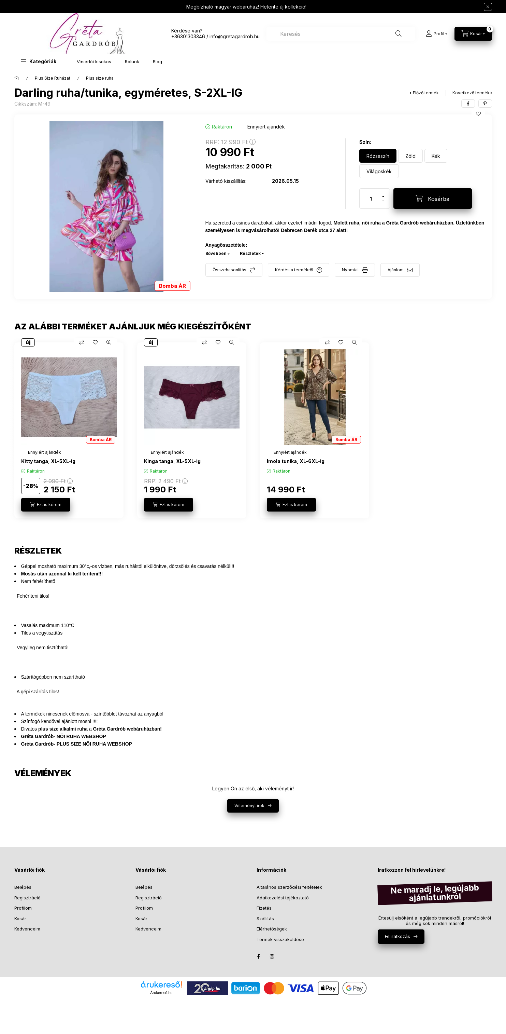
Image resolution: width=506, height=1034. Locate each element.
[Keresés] (398, 33)
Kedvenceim (27, 928)
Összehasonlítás (229, 269)
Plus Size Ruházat (52, 78)
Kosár (20, 918)
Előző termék (426, 92)
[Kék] (435, 156)
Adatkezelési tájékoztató (283, 897)
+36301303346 (188, 36)
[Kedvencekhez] (478, 114)
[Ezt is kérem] (45, 505)
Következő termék (471, 92)
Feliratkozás (397, 936)
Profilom (23, 908)
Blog (157, 61)
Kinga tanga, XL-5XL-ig (172, 461)
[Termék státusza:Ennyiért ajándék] (44, 452)
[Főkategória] (16, 78)
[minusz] (383, 203)
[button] (38, 61)
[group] (253, 430)
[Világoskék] (379, 171)
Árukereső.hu (161, 993)
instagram (272, 956)
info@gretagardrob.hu (234, 36)
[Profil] (436, 34)
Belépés (22, 887)
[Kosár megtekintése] (473, 34)
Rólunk (132, 61)
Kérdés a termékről (294, 269)
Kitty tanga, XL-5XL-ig (48, 461)
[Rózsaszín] (377, 156)
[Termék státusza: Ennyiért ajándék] (266, 126)
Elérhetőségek (272, 928)
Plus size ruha (100, 78)
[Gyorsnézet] (109, 342)
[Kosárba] (432, 198)
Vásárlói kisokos (94, 61)
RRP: (230, 142)
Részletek (250, 253)
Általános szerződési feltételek (289, 887)
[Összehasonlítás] (81, 342)
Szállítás (265, 918)
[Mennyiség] (371, 198)
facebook (258, 956)
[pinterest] (485, 103)
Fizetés (264, 908)
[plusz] (383, 194)
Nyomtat (350, 269)
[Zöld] (410, 156)
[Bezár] (488, 7)
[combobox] (340, 34)
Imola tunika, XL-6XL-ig (295, 461)
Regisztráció (27, 897)
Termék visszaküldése (280, 939)
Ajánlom (396, 269)
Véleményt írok (249, 805)
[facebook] (468, 103)
